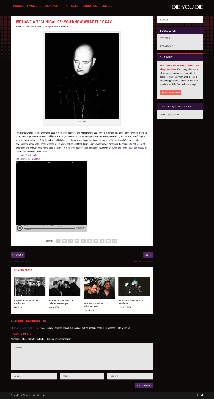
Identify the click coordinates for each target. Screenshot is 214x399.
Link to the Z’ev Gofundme (27, 155)
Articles (72, 8)
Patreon (179, 77)
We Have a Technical (59, 26)
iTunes (114, 147)
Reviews (51, 8)
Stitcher (124, 147)
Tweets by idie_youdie (169, 114)
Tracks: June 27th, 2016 (24, 328)
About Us (90, 8)
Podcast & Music (25, 8)
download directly (136, 147)
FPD (43, 395)
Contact (108, 8)
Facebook (166, 45)
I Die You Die (30, 26)
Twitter (165, 38)
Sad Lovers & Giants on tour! (28, 159)
